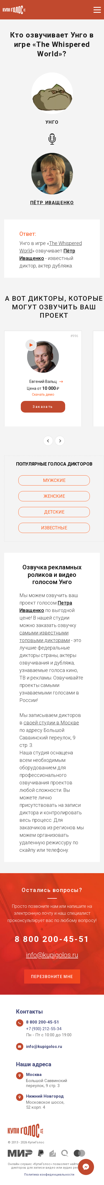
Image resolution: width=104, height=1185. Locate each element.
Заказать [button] (43, 406)
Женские (54, 496)
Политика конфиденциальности (49, 1174)
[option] (43, 378)
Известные (54, 527)
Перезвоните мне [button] (52, 976)
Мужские (54, 480)
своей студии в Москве (51, 723)
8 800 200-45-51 (52, 939)
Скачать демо (43, 394)
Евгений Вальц (43, 381)
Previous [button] (48, 441)
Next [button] (60, 441)
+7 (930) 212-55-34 (43, 1028)
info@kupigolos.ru (52, 955)
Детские (54, 512)
